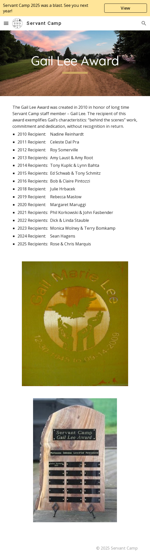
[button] (6, 23)
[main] (74, 63)
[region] (75, 8)
